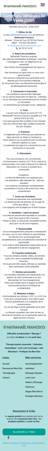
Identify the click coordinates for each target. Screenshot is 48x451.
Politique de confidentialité (32, 443)
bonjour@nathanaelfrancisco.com (25, 45)
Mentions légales (11, 443)
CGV (24, 446)
